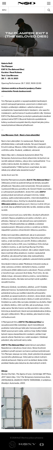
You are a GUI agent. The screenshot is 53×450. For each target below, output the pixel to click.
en (4, 10)
